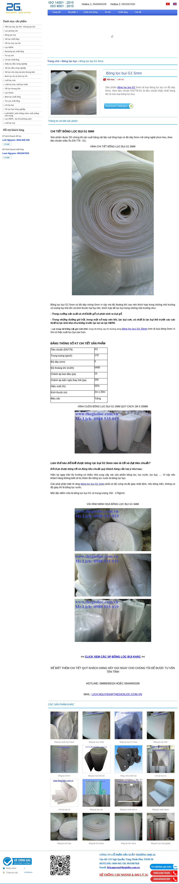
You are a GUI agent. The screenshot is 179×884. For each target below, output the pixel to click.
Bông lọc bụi (10, 35)
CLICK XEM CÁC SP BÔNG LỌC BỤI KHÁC (113, 656)
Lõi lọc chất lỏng (12, 60)
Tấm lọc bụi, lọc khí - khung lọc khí (20, 27)
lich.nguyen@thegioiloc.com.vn (123, 867)
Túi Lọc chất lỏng (12, 101)
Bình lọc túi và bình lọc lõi (16, 76)
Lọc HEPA (9, 47)
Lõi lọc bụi (9, 105)
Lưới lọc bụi (10, 123)
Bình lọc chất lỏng (13, 97)
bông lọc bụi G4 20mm (134, 329)
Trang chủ (53, 61)
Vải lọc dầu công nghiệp (15, 68)
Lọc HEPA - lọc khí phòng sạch (18, 119)
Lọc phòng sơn (11, 31)
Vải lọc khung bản (13, 89)
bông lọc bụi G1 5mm (92, 484)
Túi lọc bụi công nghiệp (15, 109)
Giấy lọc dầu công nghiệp (16, 64)
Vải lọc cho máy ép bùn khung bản (20, 72)
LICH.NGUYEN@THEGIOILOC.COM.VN (117, 694)
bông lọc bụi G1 (126, 87)
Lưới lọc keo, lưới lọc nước (16, 84)
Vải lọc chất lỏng (12, 39)
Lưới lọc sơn (10, 80)
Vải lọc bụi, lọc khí (13, 43)
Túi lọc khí (9, 56)
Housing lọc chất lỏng (14, 51)
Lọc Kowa (9, 93)
